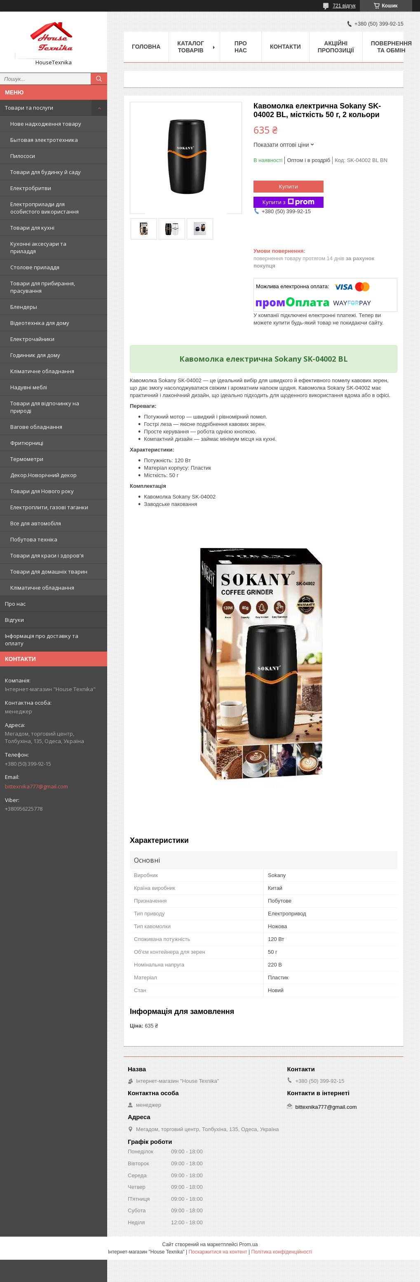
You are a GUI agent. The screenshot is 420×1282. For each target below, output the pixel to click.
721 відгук (344, 6)
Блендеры (23, 307)
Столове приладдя (34, 267)
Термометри (26, 459)
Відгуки (14, 619)
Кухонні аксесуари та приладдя (38, 247)
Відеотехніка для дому (39, 323)
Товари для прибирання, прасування (42, 287)
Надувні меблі (28, 387)
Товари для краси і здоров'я (47, 555)
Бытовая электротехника (44, 139)
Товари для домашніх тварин (48, 571)
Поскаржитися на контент (217, 1252)
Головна (146, 46)
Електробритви (30, 188)
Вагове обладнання (36, 426)
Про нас (15, 603)
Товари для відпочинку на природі (44, 407)
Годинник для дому (35, 355)
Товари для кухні (32, 227)
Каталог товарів (190, 47)
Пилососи (22, 156)
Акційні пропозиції (336, 47)
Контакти (285, 46)
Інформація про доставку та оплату (41, 639)
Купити (288, 186)
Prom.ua (248, 1244)
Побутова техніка (33, 539)
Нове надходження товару (45, 123)
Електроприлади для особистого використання (44, 207)
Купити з (288, 202)
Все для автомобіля (35, 523)
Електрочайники (32, 339)
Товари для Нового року (42, 491)
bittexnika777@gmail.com (36, 786)
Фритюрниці (26, 443)
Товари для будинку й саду (45, 172)
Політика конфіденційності (281, 1252)
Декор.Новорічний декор (43, 475)
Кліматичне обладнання (42, 371)
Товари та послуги (29, 107)
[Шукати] (99, 79)
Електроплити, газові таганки (49, 507)
